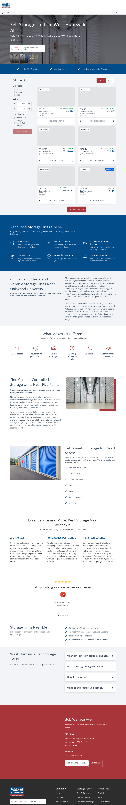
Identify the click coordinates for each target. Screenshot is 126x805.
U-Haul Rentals (104, 803)
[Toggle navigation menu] (122, 5)
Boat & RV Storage (84, 795)
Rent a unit (120, 13)
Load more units (76, 211)
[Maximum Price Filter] (21, 109)
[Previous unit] (80, 121)
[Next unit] (113, 121)
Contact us (98, 765)
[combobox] (27, 48)
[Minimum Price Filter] (21, 104)
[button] (14, 58)
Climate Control (83, 799)
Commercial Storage (85, 803)
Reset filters (22, 131)
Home (58, 795)
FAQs (100, 799)
